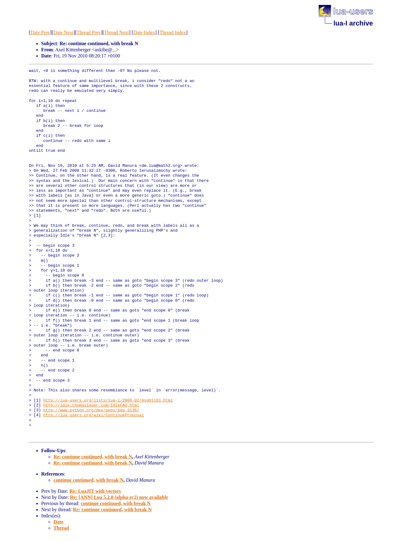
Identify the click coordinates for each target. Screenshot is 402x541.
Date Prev (40, 32)
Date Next (63, 32)
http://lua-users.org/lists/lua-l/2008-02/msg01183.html (108, 400)
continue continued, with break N (88, 480)
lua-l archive (353, 23)
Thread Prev (89, 32)
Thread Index (173, 32)
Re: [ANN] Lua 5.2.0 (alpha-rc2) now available (119, 497)
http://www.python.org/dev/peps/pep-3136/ (91, 410)
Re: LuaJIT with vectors (95, 491)
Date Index (144, 32)
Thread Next (116, 32)
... (114, 49)
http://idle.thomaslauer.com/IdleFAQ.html (91, 405)
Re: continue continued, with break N (92, 456)
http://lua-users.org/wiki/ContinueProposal (93, 415)
